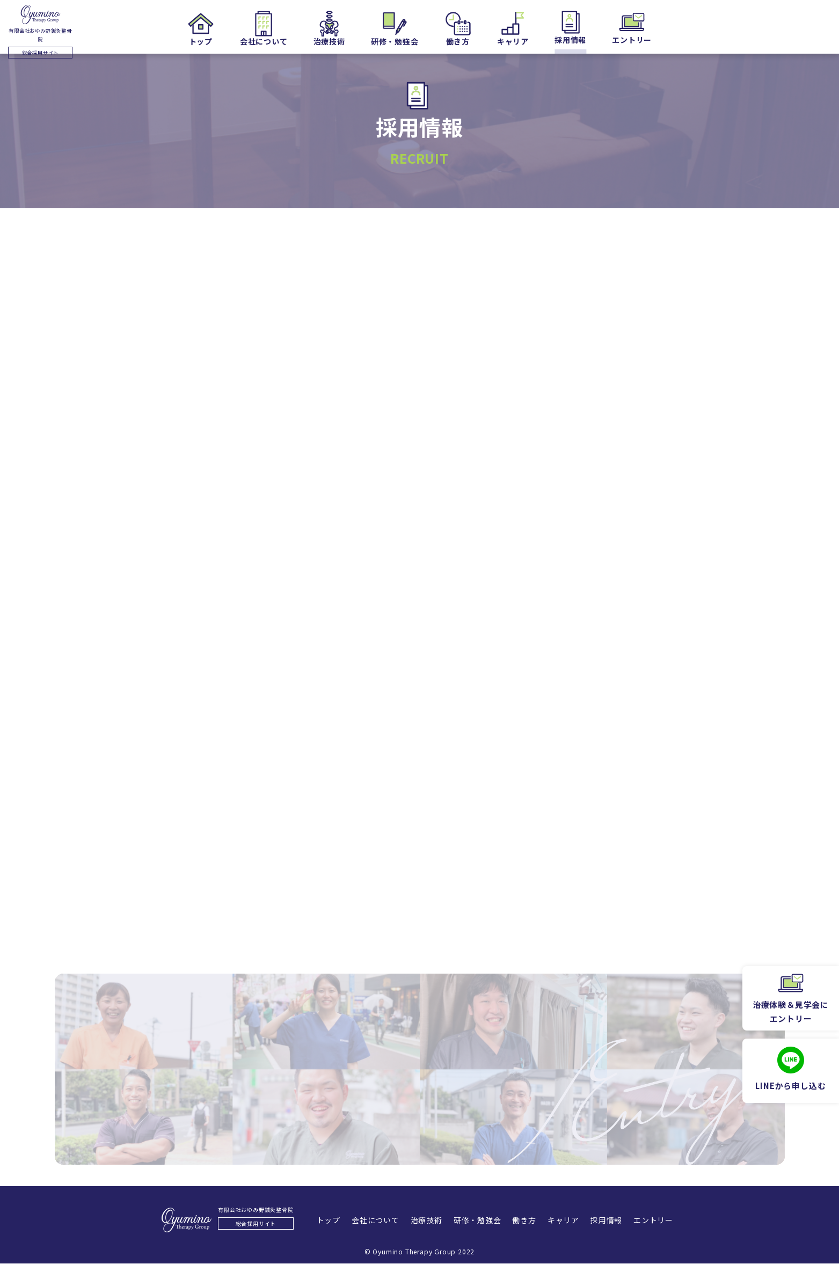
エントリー (674, 1220)
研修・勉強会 (474, 1220)
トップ (307, 1220)
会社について (360, 1220)
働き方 (527, 1220)
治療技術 (417, 1220)
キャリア (572, 1220)
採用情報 (621, 1220)
